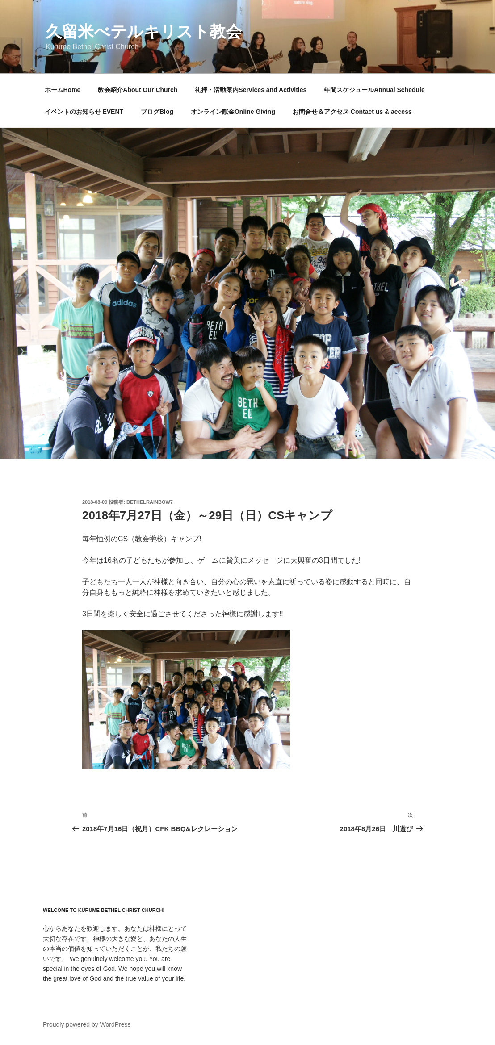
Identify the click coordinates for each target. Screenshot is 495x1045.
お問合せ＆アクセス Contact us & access (352, 111)
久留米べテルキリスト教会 (144, 31)
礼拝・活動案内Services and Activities (250, 89)
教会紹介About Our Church (137, 89)
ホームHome (63, 89)
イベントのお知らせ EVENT (84, 111)
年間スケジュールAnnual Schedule (374, 89)
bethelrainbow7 (149, 502)
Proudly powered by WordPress (87, 1024)
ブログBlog (157, 111)
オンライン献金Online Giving (233, 111)
